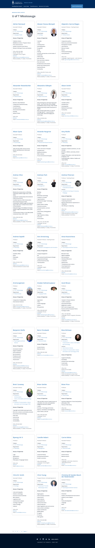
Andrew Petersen (67, 175)
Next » (25, 531)
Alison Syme (17, 131)
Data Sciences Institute (68, 348)
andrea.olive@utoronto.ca (22, 220)
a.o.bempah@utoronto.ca (46, 75)
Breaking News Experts (17, 6)
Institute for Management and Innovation (47, 247)
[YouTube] (46, 539)
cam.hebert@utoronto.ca (45, 465)
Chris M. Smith (18, 475)
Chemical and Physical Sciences (45, 142)
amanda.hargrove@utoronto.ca (47, 162)
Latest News (26, 6)
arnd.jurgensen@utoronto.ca (22, 306)
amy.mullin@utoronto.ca (69, 164)
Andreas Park (42, 175)
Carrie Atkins (66, 437)
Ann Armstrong (43, 236)
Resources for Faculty (44, 6)
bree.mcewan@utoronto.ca (70, 372)
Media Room (28, 2)
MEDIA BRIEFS (54, 539)
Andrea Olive (18, 175)
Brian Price (65, 384)
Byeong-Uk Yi (18, 437)
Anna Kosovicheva (68, 236)
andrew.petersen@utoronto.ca (71, 212)
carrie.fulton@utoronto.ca (70, 465)
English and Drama (42, 96)
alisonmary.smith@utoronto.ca (71, 116)
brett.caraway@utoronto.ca (22, 427)
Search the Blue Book (77, 6)
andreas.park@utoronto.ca (46, 226)
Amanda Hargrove (44, 131)
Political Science (66, 35)
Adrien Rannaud (19, 24)
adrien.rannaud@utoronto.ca (22, 57)
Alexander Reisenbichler (22, 85)
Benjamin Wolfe (19, 330)
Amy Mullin (65, 131)
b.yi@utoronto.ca (20, 466)
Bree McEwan (66, 330)
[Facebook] (40, 539)
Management (41, 186)
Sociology (40, 35)
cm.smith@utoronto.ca (21, 512)
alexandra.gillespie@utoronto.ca (47, 121)
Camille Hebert (42, 437)
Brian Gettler (42, 384)
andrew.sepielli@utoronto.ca (22, 265)
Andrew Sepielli (18, 236)
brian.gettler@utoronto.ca (46, 419)
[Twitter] (37, 539)
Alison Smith (66, 85)
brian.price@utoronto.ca (69, 411)
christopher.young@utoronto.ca (47, 523)
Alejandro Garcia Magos (70, 24)
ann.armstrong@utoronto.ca (46, 270)
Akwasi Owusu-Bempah (46, 24)
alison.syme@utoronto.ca (21, 157)
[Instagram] (43, 539)
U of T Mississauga (18, 31)
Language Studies (18, 35)
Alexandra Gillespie (44, 85)
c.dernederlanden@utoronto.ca (71, 510)
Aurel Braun (65, 283)
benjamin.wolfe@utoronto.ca (22, 365)
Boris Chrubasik (43, 330)
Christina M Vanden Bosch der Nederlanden (71, 476)
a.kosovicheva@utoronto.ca (70, 274)
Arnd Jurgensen (19, 283)
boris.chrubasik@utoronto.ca (46, 355)
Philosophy (65, 142)
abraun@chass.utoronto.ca (70, 319)
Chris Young (41, 475)
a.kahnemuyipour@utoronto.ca (47, 314)
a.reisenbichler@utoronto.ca (22, 119)
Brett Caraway (18, 384)
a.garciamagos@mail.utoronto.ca (71, 59)
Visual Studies (17, 142)
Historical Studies (42, 341)
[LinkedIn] (49, 539)
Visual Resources (34, 6)
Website (15, 55)
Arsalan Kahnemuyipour (46, 283)
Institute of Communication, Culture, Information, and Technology (71, 342)
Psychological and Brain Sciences (70, 247)
